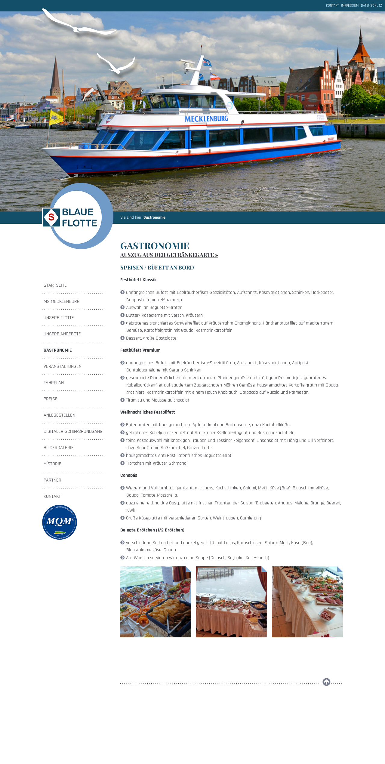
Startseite (55, 285)
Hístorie (52, 464)
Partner (52, 480)
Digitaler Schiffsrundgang (73, 431)
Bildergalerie (59, 448)
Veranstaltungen (63, 366)
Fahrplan (54, 383)
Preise (50, 399)
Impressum (350, 5)
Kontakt (332, 5)
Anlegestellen (59, 415)
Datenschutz (371, 5)
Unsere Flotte (59, 318)
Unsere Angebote (62, 334)
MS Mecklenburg (62, 301)
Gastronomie (154, 217)
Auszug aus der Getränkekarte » (169, 254)
